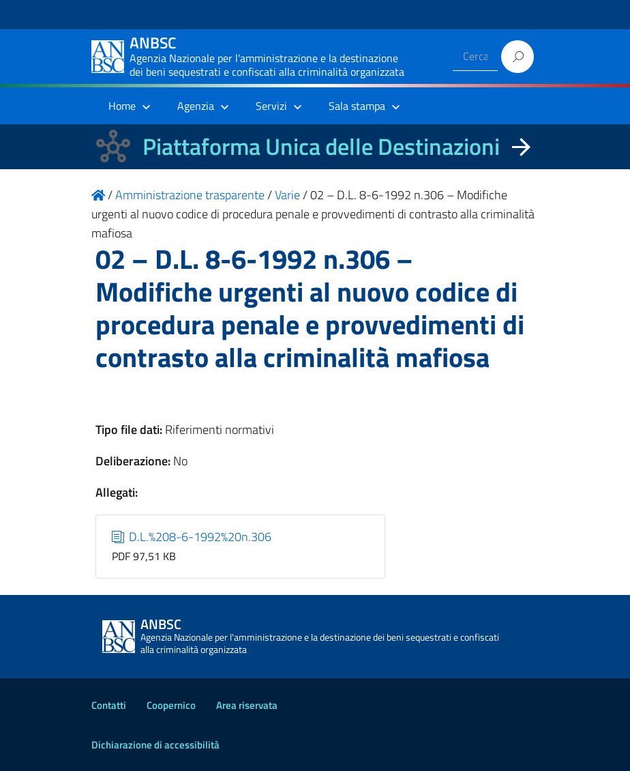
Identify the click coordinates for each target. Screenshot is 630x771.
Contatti (108, 705)
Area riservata (247, 705)
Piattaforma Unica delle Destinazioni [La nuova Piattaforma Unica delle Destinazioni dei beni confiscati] (321, 146)
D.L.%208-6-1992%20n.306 (192, 536)
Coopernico (171, 705)
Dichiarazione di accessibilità (155, 745)
